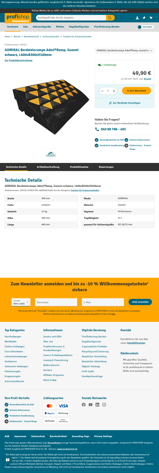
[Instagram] (104, 405)
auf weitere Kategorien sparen (111, 10)
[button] (99, 331)
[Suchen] (110, 18)
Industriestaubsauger (16, 356)
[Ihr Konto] (137, 17)
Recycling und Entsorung (95, 351)
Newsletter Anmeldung (94, 356)
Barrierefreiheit (58, 436)
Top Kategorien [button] (15, 330)
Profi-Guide (88, 371)
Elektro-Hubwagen (15, 346)
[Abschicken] (140, 302)
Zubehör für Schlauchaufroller (85, 190)
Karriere (47, 370)
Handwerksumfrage (92, 376)
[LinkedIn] (97, 405)
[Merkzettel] (144, 18)
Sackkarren (11, 361)
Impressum (20, 436)
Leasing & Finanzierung (55, 360)
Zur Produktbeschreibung (18, 60)
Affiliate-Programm (53, 375)
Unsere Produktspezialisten (58, 355)
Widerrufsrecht (51, 365)
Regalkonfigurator (91, 341)
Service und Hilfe (52, 336)
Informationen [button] (53, 330)
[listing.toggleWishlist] (125, 103)
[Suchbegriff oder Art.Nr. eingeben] (71, 18)
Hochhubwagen (13, 336)
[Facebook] (84, 405)
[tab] (16, 167)
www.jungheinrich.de (67, 449)
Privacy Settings (103, 436)
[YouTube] (90, 405)
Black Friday (49, 380)
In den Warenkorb (136, 90)
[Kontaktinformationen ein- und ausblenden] (7, 465)
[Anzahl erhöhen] (114, 91)
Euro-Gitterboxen (14, 351)
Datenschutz (38, 436)
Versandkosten (54, 442)
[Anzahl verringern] (102, 91)
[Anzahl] (108, 91)
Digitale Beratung (94, 330)
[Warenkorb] (151, 18)
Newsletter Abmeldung (94, 361)
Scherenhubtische (14, 381)
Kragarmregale (12, 376)
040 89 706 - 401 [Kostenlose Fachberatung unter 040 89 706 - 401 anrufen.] (110, 129)
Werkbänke (10, 341)
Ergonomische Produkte (94, 346)
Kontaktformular (136, 343)
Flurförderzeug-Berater (94, 336)
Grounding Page (80, 436)
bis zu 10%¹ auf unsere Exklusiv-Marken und (71, 10)
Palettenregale (12, 371)
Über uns (48, 341)
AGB (7, 436)
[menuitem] (137, 18)
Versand (147, 79)
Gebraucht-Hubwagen (16, 366)
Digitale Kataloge (91, 366)
